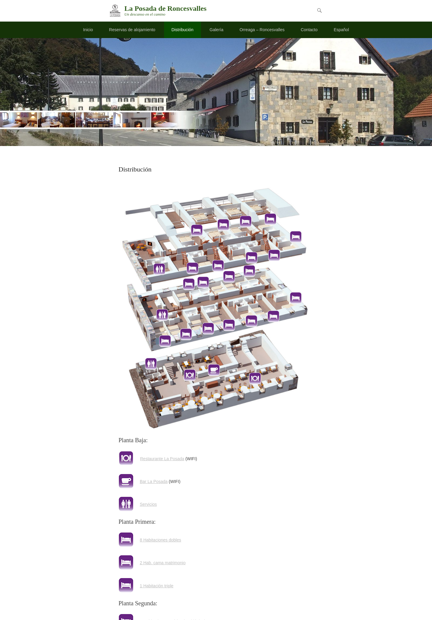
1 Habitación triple (156, 585)
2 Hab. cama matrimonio (163, 562)
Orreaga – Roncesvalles (261, 29)
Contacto (309, 29)
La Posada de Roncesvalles (165, 8)
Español (341, 29)
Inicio (88, 29)
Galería (217, 29)
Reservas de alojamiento (132, 29)
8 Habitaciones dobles (160, 540)
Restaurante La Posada (162, 458)
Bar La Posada (154, 481)
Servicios (148, 504)
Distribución (183, 29)
